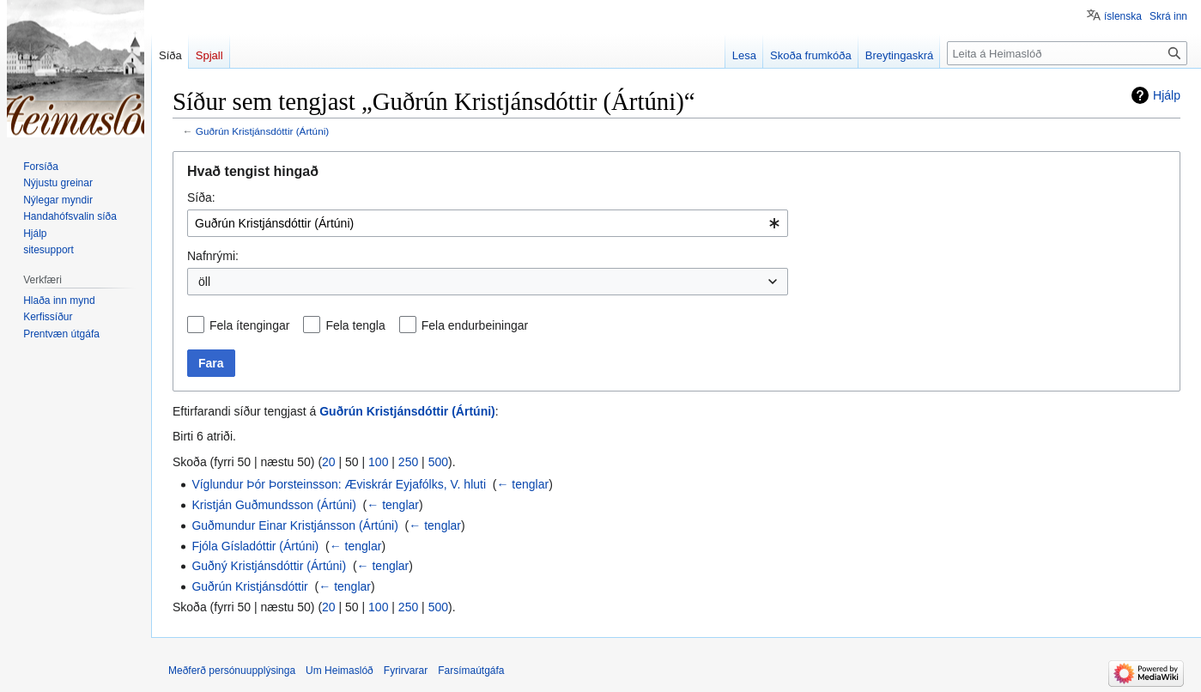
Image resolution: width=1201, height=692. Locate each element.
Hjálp (1166, 95)
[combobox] (487, 223)
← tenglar (522, 484)
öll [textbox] (204, 281)
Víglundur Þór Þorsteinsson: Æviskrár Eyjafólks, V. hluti (338, 484)
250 (408, 462)
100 (378, 462)
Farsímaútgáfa (471, 671)
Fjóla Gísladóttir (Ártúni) (254, 546)
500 (438, 462)
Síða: (201, 197)
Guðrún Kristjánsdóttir (249, 586)
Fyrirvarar (406, 671)
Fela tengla (355, 325)
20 (329, 462)
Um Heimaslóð (339, 671)
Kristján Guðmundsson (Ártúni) (273, 505)
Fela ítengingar (249, 325)
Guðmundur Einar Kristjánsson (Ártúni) (294, 525)
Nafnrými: (213, 256)
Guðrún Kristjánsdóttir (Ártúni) (262, 131)
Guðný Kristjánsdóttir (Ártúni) (268, 566)
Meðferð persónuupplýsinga (231, 671)
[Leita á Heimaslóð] (1067, 53)
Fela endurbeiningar (475, 325)
